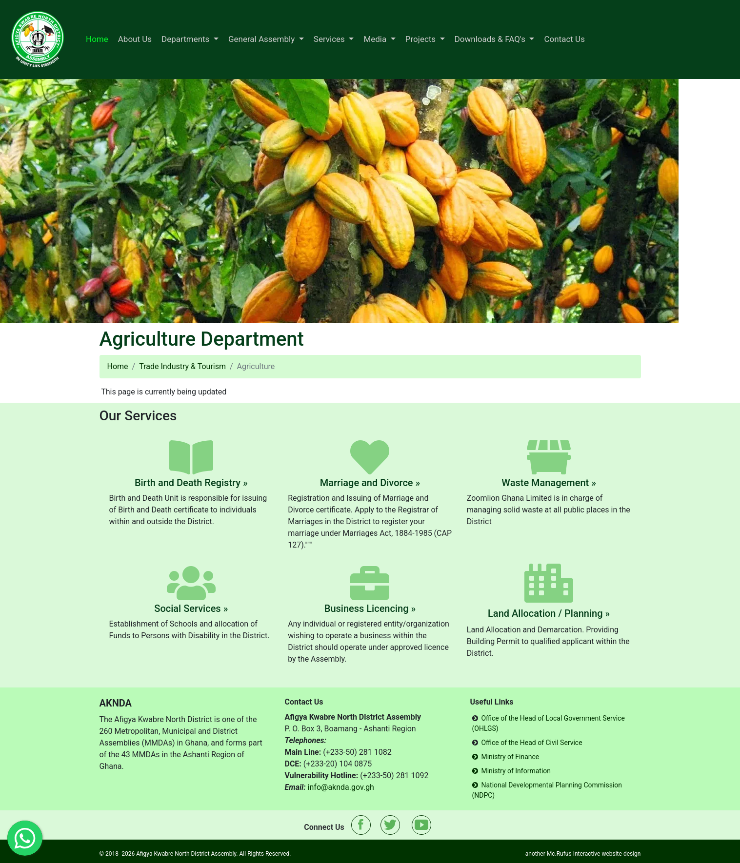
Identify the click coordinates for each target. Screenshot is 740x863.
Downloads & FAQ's (491, 39)
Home (97, 39)
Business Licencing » (370, 608)
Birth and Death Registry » (191, 483)
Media (375, 39)
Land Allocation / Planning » (549, 613)
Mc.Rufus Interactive (573, 853)
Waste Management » (548, 483)
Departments (186, 39)
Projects (421, 39)
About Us (135, 39)
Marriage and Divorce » (370, 483)
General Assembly (262, 39)
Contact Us (564, 39)
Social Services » (191, 608)
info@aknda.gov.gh (341, 787)
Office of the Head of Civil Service (531, 742)
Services (330, 39)
